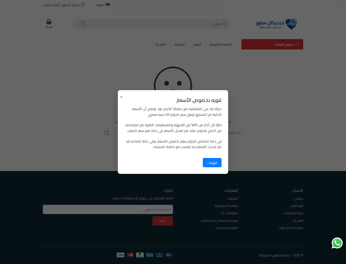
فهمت (212, 162)
